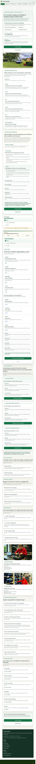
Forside (4, 741)
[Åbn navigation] (34, 1)
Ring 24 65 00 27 (18, 49)
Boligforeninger (5, 748)
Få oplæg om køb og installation (18, 423)
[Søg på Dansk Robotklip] (32, 1)
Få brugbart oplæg (18, 208)
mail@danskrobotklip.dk (7, 753)
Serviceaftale (5, 743)
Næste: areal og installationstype (18, 358)
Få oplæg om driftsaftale (18, 398)
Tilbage (18, 361)
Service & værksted (6, 746)
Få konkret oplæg (18, 46)
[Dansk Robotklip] (16, 1)
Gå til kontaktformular (6, 755)
